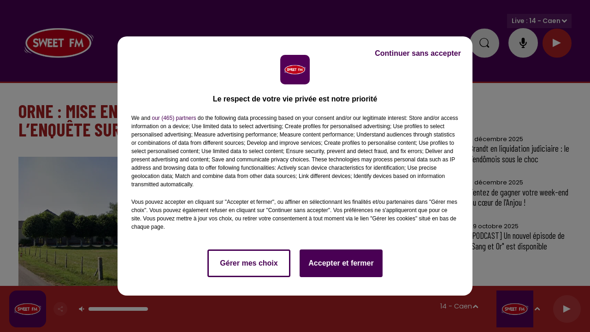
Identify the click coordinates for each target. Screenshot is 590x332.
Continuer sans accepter (418, 53)
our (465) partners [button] (174, 118)
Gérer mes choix (248, 263)
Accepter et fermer (340, 263)
